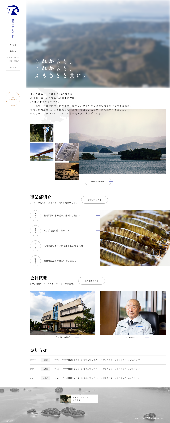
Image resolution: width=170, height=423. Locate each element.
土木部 (9, 61)
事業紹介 (13, 51)
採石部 (16, 57)
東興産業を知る (98, 181)
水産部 (9, 57)
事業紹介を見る (94, 199)
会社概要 (13, 45)
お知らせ (13, 67)
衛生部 (16, 61)
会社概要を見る (91, 280)
